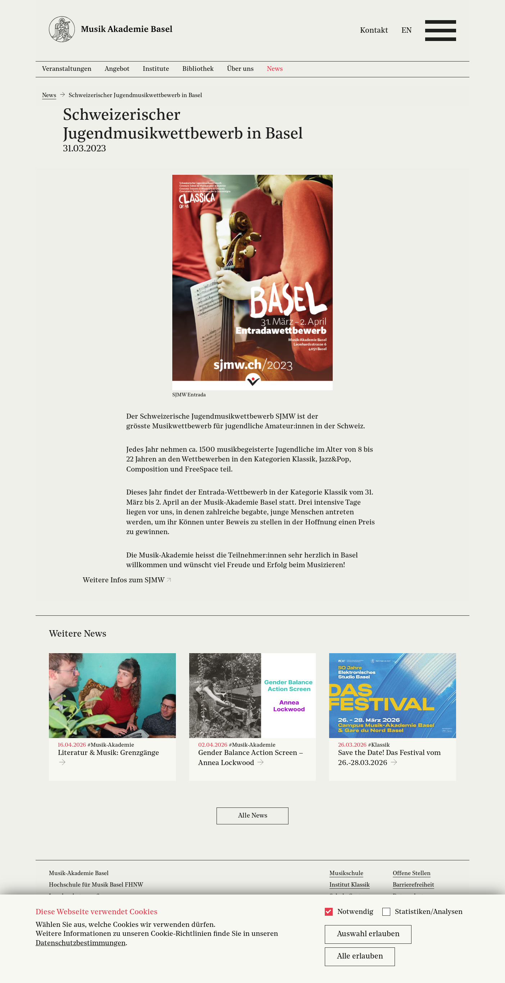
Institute (156, 69)
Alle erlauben (360, 956)
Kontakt (374, 30)
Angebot (117, 69)
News (275, 69)
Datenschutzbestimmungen (81, 943)
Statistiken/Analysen (429, 912)
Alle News (252, 816)
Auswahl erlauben (368, 934)
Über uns (240, 69)
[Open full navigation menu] (440, 30)
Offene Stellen (412, 874)
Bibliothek (198, 69)
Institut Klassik (349, 885)
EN (406, 30)
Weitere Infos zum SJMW (127, 580)
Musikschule (346, 874)
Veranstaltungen (66, 69)
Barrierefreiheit (413, 885)
